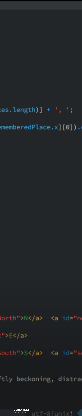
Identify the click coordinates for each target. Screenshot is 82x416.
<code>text (21, 409)
